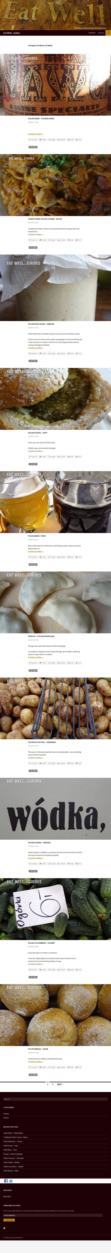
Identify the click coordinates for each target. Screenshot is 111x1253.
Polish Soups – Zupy (47, 436)
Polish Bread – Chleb (49, 1060)
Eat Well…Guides (11, 33)
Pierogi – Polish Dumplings (55, 639)
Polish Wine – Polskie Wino (55, 117)
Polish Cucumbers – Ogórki (48, 952)
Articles (101, 33)
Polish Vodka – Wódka (50, 850)
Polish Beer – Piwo (46, 539)
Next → (60, 1097)
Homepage (91, 33)
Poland (38, 114)
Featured (33, 147)
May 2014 (7, 1209)
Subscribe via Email (12, 1218)
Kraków (31, 114)
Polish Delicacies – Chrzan (55, 327)
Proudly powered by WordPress (13, 1250)
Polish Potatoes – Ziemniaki (45, 747)
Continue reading (36, 134)
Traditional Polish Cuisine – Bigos (55, 220)
